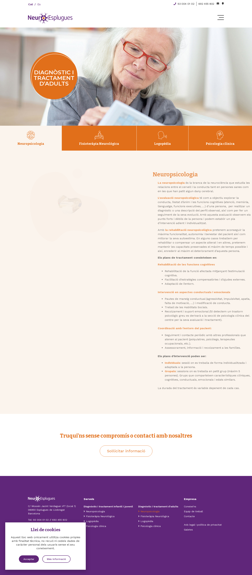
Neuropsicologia (94, 511)
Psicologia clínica (95, 526)
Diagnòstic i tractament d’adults (158, 506)
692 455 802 (59, 519)
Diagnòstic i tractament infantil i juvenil (109, 506)
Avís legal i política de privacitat (203, 524)
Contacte (189, 516)
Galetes (188, 529)
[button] (126, 451)
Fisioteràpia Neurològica (99, 516)
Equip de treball (193, 511)
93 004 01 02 (41, 519)
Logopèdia (91, 521)
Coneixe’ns (190, 506)
